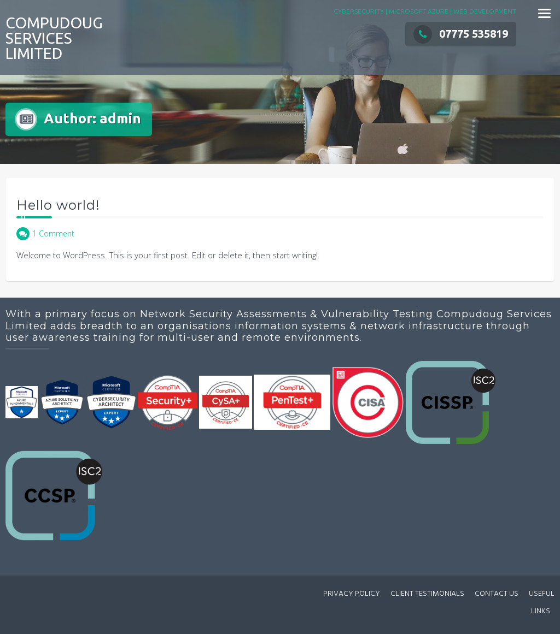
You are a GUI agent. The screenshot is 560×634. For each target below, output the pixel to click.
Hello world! (58, 205)
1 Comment (53, 233)
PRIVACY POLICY (351, 594)
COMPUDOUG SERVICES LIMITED (54, 38)
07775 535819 (460, 33)
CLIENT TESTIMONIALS (427, 594)
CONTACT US (496, 594)
